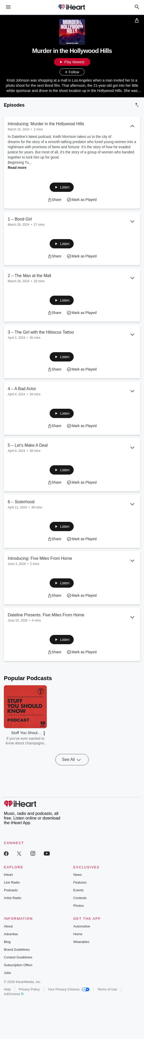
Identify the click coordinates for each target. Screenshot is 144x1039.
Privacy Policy (29, 989)
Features (80, 882)
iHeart (8, 875)
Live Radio (12, 882)
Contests (80, 898)
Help (7, 989)
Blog (7, 942)
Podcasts (11, 890)
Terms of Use (107, 989)
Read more (17, 168)
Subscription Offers (18, 965)
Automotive (81, 926)
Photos (78, 906)
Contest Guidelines (18, 957)
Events (78, 890)
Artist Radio (12, 898)
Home (77, 934)
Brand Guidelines (17, 949)
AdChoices (14, 994)
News (77, 875)
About (8, 926)
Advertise (11, 934)
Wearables (81, 942)
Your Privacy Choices (68, 989)
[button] (61, 187)
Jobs (7, 973)
